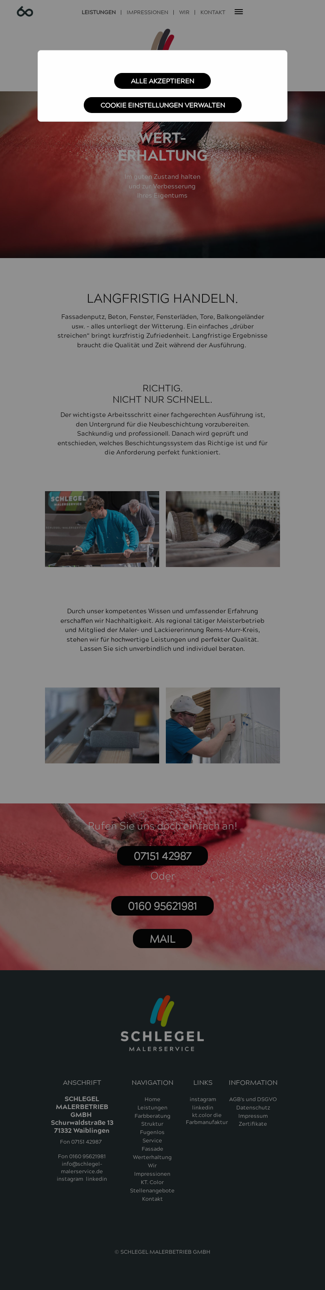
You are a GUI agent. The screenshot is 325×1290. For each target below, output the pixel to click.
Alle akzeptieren (162, 81)
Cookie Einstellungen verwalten (162, 105)
